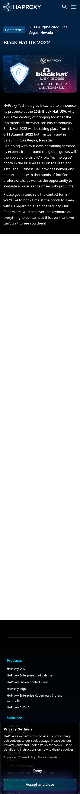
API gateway (15, 692)
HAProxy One (16, 622)
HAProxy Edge (17, 642)
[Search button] (64, 7)
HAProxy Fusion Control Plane (27, 635)
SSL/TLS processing (20, 719)
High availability (18, 706)
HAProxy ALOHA (18, 660)
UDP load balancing (20, 686)
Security (12, 713)
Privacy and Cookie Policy (19, 757)
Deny (38, 770)
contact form (56, 194)
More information (49, 757)
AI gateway (14, 699)
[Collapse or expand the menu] (73, 7)
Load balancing (17, 679)
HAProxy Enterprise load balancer (30, 629)
